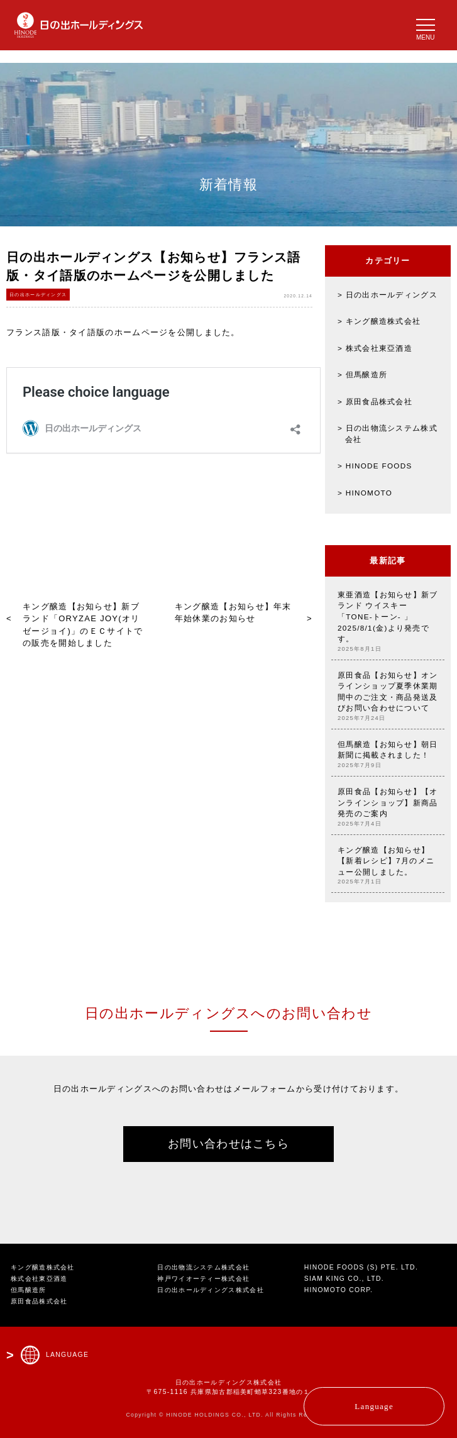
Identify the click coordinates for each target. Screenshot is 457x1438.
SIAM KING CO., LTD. (344, 1278)
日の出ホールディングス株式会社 (210, 1289)
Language (374, 1406)
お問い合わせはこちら (228, 1143)
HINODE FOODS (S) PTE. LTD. (361, 1267)
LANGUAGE (67, 1354)
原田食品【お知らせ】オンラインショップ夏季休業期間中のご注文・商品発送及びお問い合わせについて (388, 696)
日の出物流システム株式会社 (203, 1267)
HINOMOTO (369, 493)
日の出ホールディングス (392, 294)
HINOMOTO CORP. (338, 1289)
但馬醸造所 (367, 374)
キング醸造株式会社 (383, 321)
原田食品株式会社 (379, 401)
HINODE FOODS (379, 466)
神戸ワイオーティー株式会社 (203, 1278)
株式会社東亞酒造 (379, 348)
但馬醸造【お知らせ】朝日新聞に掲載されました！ (388, 755)
